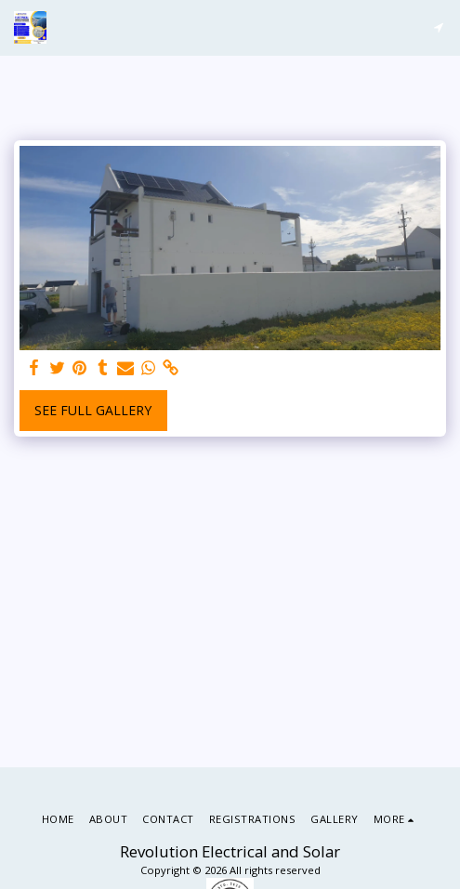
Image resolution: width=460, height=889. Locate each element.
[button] (438, 27)
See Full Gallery (92, 410)
